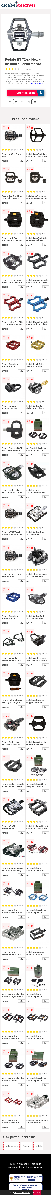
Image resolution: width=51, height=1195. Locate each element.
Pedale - (27, 1145)
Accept (36, 1192)
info (21, 161)
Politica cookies (34, 1166)
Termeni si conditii (19, 1163)
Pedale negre (11, 1145)
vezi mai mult (37, 83)
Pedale (38, 1145)
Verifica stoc (30, 93)
